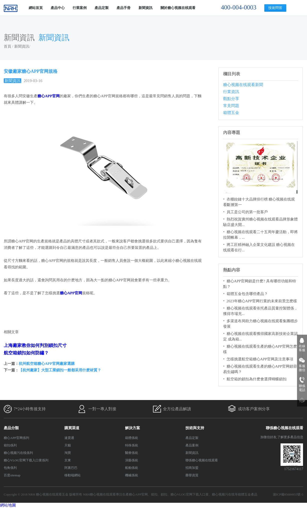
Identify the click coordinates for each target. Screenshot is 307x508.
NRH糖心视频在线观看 (99, 494)
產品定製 (102, 8)
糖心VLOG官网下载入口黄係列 (26, 460)
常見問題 (231, 105)
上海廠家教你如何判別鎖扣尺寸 (35, 345)
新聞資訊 (146, 8)
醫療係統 (131, 453)
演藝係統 (131, 460)
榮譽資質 (191, 475)
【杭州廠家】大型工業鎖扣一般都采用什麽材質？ (60, 370)
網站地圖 (8, 505)
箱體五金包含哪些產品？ (247, 294)
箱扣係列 (10, 445)
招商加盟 (191, 468)
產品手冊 (124, 8)
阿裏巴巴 (70, 468)
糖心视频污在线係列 (18, 453)
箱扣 (154, 494)
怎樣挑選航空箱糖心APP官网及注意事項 (260, 359)
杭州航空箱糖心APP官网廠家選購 (47, 364)
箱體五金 (231, 112)
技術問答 (275, 8)
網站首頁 (36, 8)
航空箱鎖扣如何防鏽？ (26, 352)
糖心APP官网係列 (16, 438)
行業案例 (80, 8)
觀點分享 (231, 99)
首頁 (7, 46)
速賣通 (69, 438)
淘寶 (67, 453)
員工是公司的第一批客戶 (247, 212)
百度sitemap (12, 475)
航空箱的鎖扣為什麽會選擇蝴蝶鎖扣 (257, 379)
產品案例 (191, 445)
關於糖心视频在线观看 (177, 8)
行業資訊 (231, 92)
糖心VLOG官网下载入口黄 (189, 494)
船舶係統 (131, 468)
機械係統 (131, 475)
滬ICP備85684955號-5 (288, 494)
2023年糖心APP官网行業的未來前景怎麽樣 (262, 301)
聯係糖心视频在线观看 (201, 460)
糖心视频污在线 (223, 494)
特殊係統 (131, 445)
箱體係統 (131, 438)
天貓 (67, 445)
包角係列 (10, 468)
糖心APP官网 (138, 494)
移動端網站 (72, 475)
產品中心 (58, 8)
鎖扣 (164, 494)
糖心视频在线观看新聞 (243, 85)
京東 (67, 460)
